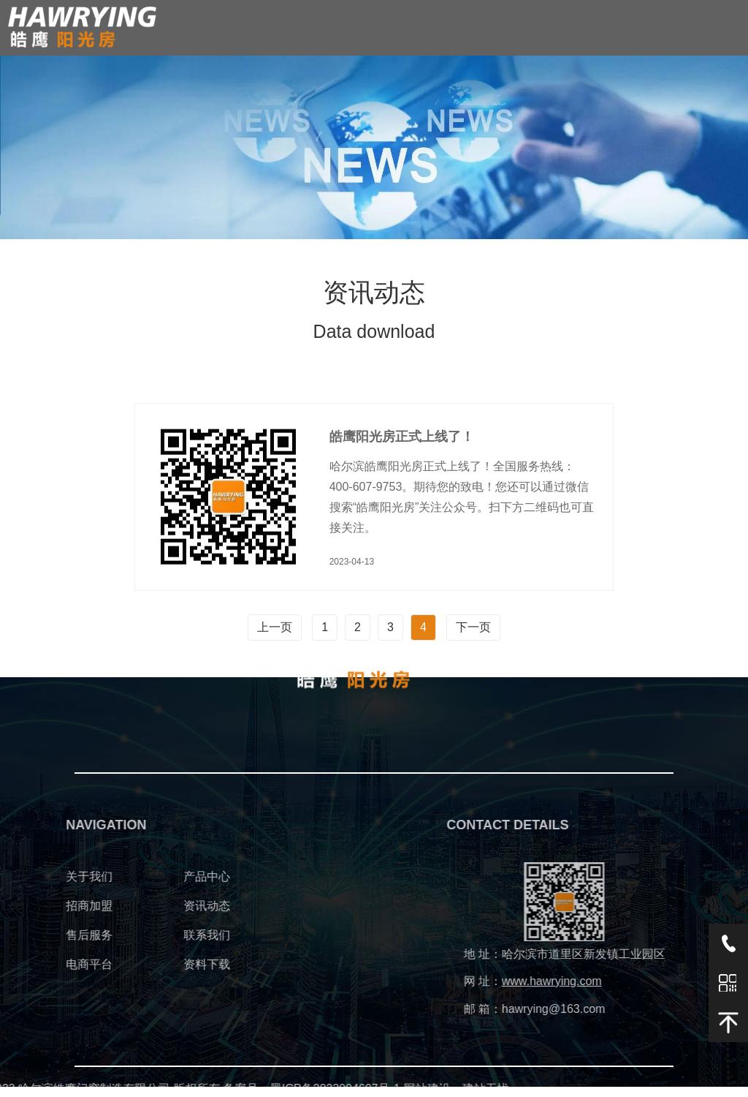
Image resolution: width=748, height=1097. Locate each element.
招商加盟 (26, 906)
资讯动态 (144, 906)
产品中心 (144, 876)
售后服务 (26, 935)
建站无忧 (325, 1088)
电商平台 (26, 964)
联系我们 (144, 935)
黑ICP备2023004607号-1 (175, 1088)
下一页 (473, 627)
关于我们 (26, 876)
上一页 (274, 627)
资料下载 (144, 964)
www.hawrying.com (615, 981)
